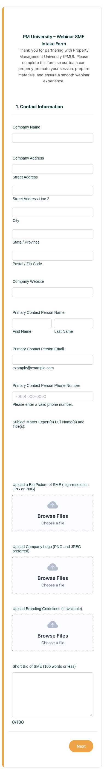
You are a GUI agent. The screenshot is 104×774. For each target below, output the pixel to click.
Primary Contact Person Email (38, 349)
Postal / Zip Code (27, 264)
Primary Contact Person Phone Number (46, 385)
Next (81, 746)
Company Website (28, 281)
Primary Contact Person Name (39, 312)
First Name (22, 331)
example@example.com (33, 368)
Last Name (63, 331)
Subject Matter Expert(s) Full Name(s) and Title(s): (48, 424)
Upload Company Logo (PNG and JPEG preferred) (47, 548)
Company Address (28, 158)
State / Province (26, 242)
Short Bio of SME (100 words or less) (44, 666)
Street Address (25, 177)
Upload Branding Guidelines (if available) (47, 609)
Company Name (26, 127)
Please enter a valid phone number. (43, 404)
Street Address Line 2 (31, 199)
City (16, 220)
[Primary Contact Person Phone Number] (52, 396)
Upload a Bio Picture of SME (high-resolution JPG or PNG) (51, 486)
